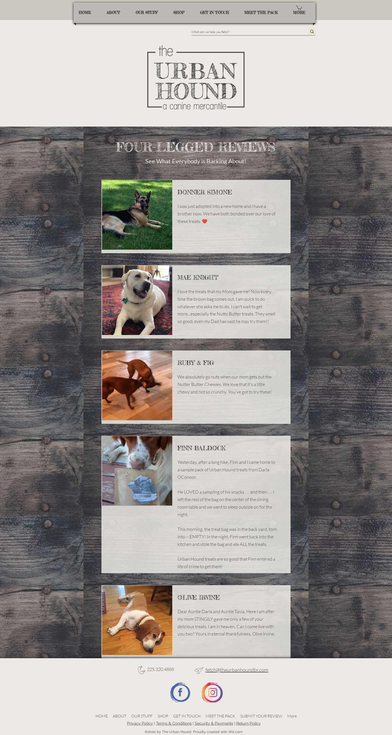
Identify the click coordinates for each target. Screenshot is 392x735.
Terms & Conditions (174, 723)
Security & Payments (214, 723)
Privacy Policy (140, 723)
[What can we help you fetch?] (245, 32)
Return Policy (248, 723)
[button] (299, 7)
